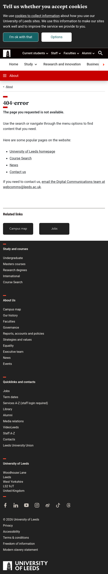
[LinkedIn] (16, 505)
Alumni (88, 53)
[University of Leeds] (25, 566)
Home (13, 64)
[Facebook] (5, 505)
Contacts (9, 439)
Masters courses (14, 264)
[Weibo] (47, 505)
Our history (10, 315)
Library (7, 409)
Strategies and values (17, 339)
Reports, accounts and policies (23, 333)
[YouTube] (26, 505)
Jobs (54, 228)
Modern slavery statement (20, 550)
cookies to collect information (37, 16)
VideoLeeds (11, 427)
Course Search (21, 158)
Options (56, 37)
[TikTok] (58, 505)
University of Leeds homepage (32, 151)
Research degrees (15, 270)
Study (31, 64)
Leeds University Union (18, 445)
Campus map (18, 228)
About (10, 76)
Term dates (10, 397)
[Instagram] (37, 505)
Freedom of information (19, 543)
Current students (35, 53)
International (11, 276)
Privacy (8, 525)
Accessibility (11, 531)
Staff (56, 53)
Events (7, 364)
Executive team (13, 352)
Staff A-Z (9, 433)
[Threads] (69, 505)
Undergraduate (13, 258)
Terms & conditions (16, 537)
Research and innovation (62, 64)
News (14, 165)
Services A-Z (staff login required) (25, 403)
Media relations (13, 421)
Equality (8, 345)
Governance (11, 327)
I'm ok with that (20, 37)
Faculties (72, 53)
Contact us (18, 172)
